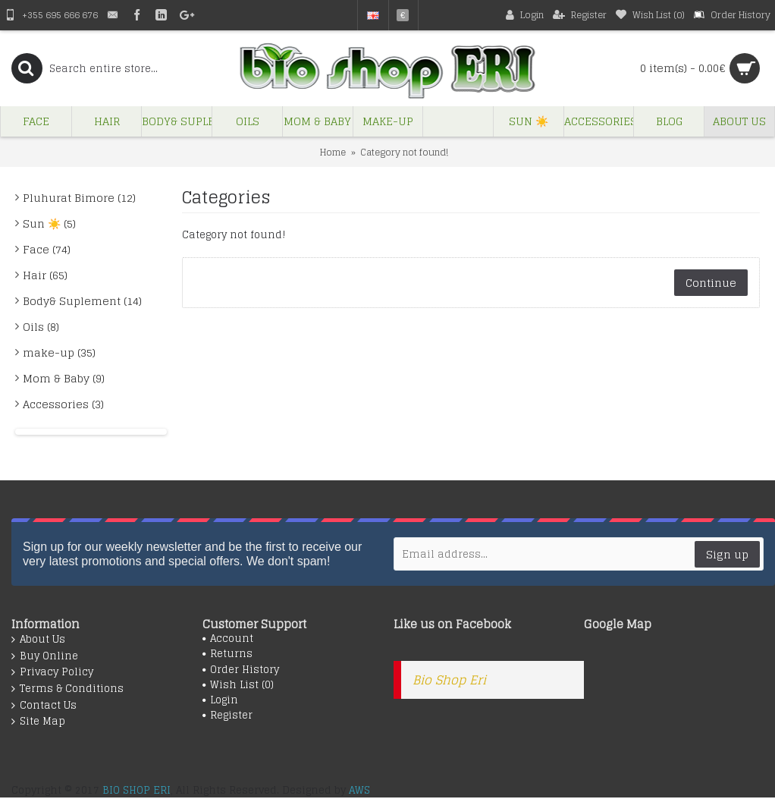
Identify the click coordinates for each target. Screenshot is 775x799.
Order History (240, 670)
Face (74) (47, 249)
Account (227, 639)
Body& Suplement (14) (82, 300)
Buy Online (44, 656)
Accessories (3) (63, 404)
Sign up (727, 554)
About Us (38, 639)
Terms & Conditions (67, 689)
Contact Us (44, 705)
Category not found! (404, 152)
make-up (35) (59, 352)
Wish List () (238, 685)
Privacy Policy (52, 672)
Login (220, 700)
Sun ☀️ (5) (49, 223)
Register (227, 715)
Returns (227, 654)
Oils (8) (41, 326)
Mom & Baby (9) (64, 378)
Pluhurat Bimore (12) (79, 197)
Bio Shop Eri (449, 679)
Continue (711, 282)
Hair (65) (45, 275)
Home (333, 152)
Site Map (38, 721)
